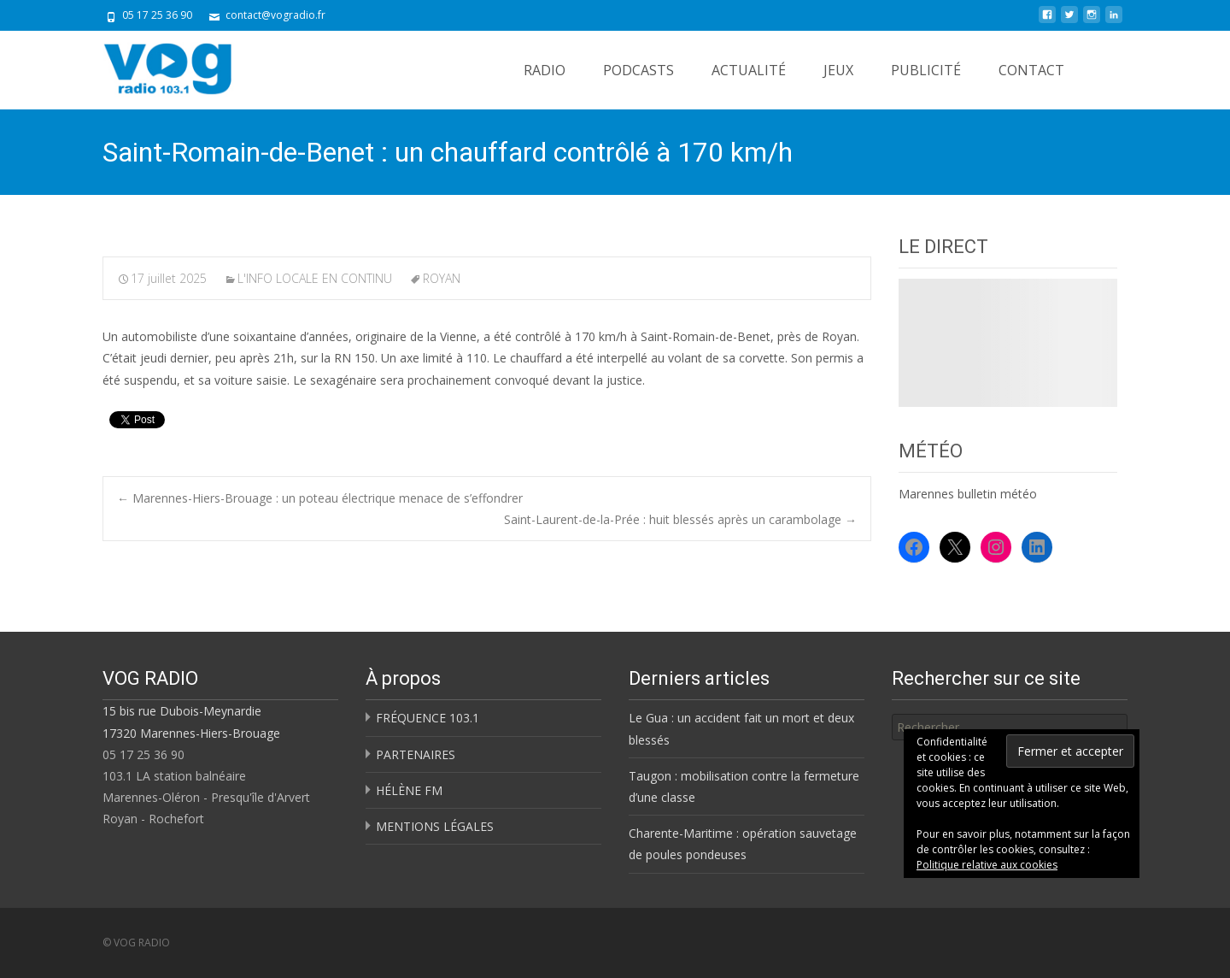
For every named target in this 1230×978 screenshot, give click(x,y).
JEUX (838, 70)
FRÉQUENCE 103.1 (427, 718)
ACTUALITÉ (749, 70)
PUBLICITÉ (926, 70)
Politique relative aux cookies (987, 864)
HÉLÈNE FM (409, 790)
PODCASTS (638, 70)
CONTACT (1031, 70)
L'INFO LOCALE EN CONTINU (314, 278)
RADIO (544, 70)
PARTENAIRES (415, 754)
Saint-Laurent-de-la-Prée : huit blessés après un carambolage (680, 519)
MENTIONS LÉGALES (435, 826)
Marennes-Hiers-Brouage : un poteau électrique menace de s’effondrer (320, 498)
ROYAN (441, 278)
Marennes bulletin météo (968, 494)
